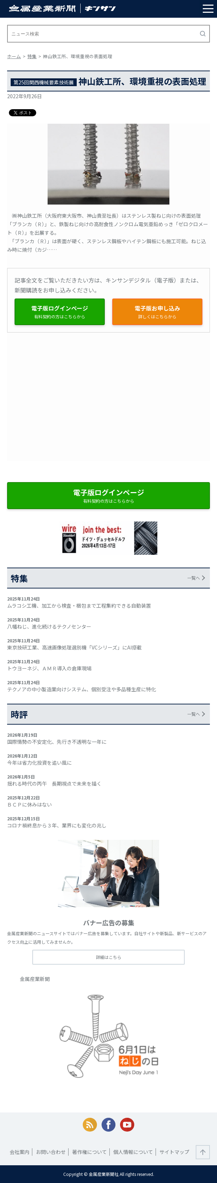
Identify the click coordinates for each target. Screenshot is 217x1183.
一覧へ (193, 578)
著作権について (89, 1151)
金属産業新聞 (35, 978)
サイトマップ (174, 1151)
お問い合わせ (51, 1151)
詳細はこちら (108, 957)
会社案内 (19, 1151)
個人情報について (133, 1151)
